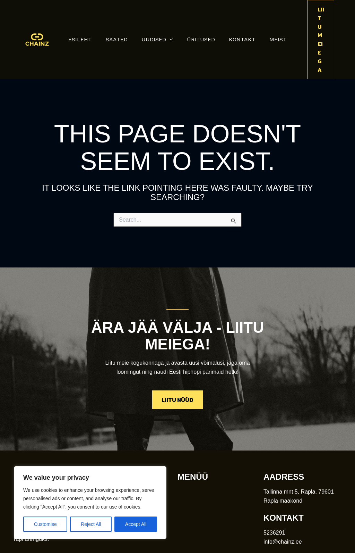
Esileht (87, 18)
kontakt (238, 18)
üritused (199, 18)
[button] (170, 18)
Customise (45, 524)
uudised (158, 18)
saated (121, 18)
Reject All (91, 524)
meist (271, 18)
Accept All (135, 524)
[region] (90, 502)
